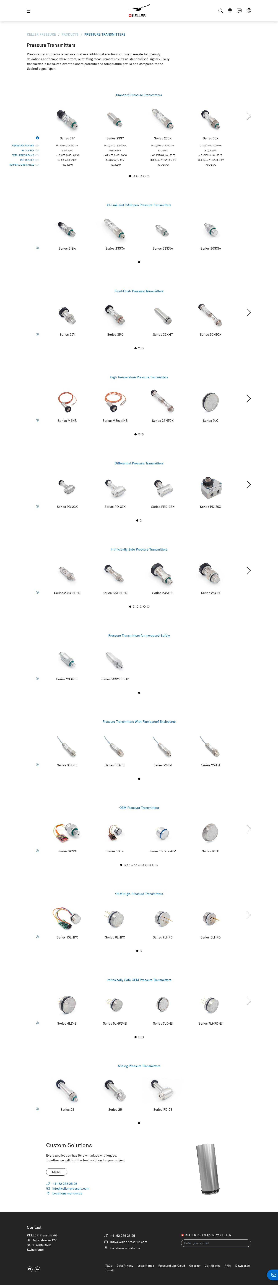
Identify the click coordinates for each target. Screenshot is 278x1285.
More (56, 1172)
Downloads (242, 1265)
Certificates (212, 1265)
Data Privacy (124, 1265)
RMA (228, 1265)
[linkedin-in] (37, 1269)
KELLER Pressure (42, 34)
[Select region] (249, 11)
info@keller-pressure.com (67, 1188)
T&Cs (108, 1265)
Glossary (195, 1265)
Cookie (110, 1270)
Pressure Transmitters (104, 34)
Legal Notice (145, 1265)
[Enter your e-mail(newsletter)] (216, 1243)
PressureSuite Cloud (171, 1265)
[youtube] (30, 1269)
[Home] (139, 11)
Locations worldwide (64, 1193)
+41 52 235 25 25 (61, 1184)
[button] (248, 116)
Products (70, 34)
